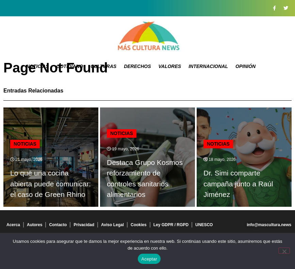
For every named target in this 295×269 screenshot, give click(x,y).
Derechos (137, 66)
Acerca (13, 224)
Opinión (245, 66)
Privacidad (83, 224)
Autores (34, 224)
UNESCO (204, 224)
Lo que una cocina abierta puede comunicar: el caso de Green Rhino (50, 183)
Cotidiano (69, 66)
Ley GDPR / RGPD (171, 224)
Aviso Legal (112, 224)
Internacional (208, 66)
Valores (169, 66)
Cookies (139, 224)
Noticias (37, 66)
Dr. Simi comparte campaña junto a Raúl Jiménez (238, 183)
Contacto (58, 224)
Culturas (103, 66)
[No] (284, 251)
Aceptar (149, 259)
